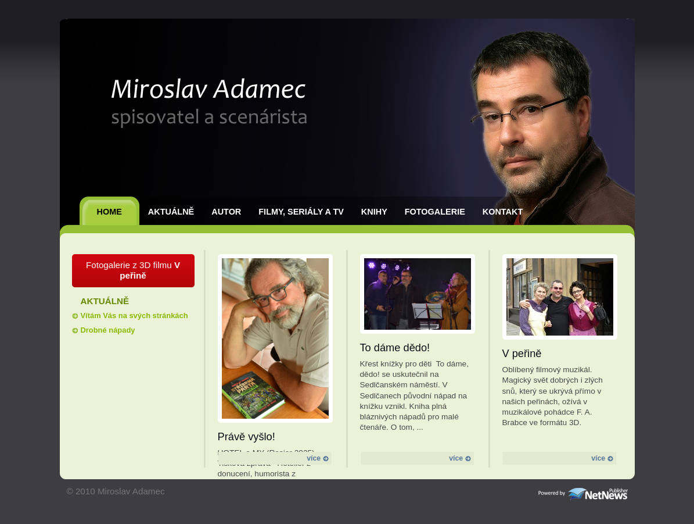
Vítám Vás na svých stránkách (134, 315)
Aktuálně (171, 211)
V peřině (522, 353)
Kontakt (503, 211)
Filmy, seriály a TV (301, 211)
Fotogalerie (435, 211)
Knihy (374, 211)
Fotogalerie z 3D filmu (133, 270)
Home (109, 211)
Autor (226, 211)
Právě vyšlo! (246, 436)
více (317, 458)
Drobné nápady (108, 330)
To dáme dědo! (395, 347)
